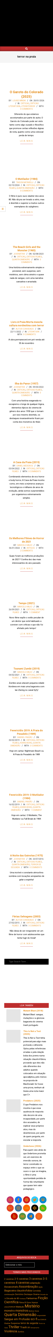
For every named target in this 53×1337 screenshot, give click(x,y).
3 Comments (34, 925)
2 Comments (26, 551)
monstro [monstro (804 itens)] (9, 1310)
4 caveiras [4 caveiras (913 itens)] (23, 1282)
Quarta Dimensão (26, 188)
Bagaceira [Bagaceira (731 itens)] (10, 1290)
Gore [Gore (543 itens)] (28, 1302)
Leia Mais (26, 141)
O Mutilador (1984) (26, 178)
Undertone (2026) (32, 1146)
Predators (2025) (32, 1100)
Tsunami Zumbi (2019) (26, 668)
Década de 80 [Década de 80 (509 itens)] (13, 1298)
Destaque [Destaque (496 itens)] (28, 1294)
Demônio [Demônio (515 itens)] (19, 1294)
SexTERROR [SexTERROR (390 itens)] (42, 1320)
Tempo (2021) (26, 603)
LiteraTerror (28, 106)
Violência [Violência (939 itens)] (10, 1331)
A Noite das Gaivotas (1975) (26, 855)
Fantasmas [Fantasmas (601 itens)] (31, 1298)
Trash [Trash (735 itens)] (23, 1327)
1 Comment (34, 612)
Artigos (31, 548)
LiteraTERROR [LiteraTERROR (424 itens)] (9, 1307)
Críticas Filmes (34, 257)
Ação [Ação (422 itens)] (40, 1287)
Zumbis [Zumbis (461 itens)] (21, 1332)
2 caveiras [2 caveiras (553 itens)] (9, 1279)
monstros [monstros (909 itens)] (21, 1310)
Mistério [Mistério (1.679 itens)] (32, 1306)
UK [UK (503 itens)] (28, 1327)
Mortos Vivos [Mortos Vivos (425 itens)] (34, 1311)
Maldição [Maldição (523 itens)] (20, 1307)
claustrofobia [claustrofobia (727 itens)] (24, 1290)
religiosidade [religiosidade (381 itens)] (41, 1315)
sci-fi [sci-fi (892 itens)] (34, 1319)
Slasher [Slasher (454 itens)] (7, 1323)
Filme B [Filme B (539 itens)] (22, 1302)
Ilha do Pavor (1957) (26, 383)
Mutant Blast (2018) (33, 1010)
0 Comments (26, 109)
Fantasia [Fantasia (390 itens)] (23, 1299)
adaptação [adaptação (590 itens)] (35, 1283)
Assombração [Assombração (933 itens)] (28, 1286)
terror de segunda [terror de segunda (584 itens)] (29, 1323)
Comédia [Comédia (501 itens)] (37, 1291)
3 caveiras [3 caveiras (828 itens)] (35, 1278)
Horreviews (26, 743)
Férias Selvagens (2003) (26, 916)
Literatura (33, 332)
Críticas (25, 103)
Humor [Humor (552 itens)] (35, 1302)
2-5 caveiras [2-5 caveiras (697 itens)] (21, 1278)
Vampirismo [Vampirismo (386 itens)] (34, 1328)
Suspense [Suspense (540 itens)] (15, 1323)
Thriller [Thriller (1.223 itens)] (14, 1327)
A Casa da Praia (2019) (26, 462)
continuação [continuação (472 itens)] (9, 1294)
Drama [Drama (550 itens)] (36, 1294)
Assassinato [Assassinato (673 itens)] (11, 1286)
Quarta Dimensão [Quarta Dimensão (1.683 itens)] (20, 1314)
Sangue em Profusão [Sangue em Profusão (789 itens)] (17, 1319)
